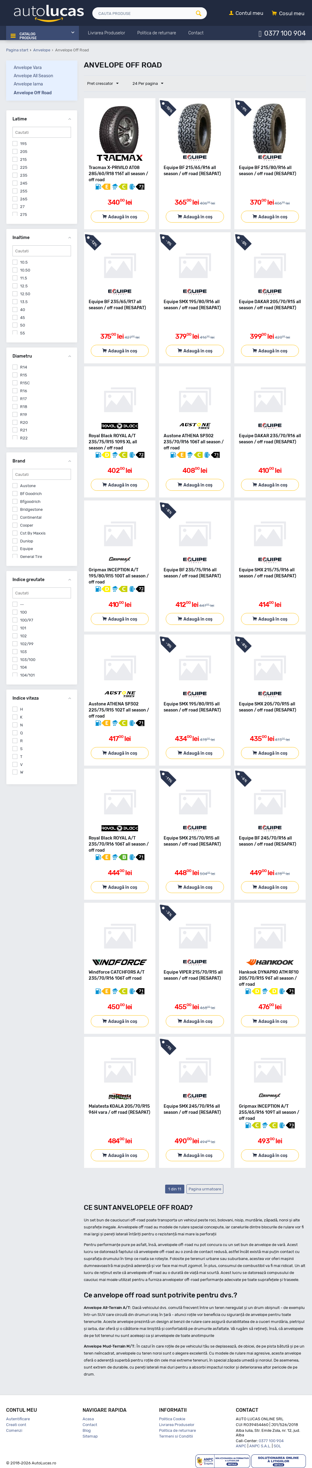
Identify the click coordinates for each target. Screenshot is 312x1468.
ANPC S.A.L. (260, 1446)
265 (23, 198)
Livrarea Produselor (176, 1424)
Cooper (26, 525)
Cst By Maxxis (33, 533)
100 (23, 612)
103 (23, 651)
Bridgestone (31, 509)
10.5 (24, 262)
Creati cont (16, 1424)
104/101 (27, 675)
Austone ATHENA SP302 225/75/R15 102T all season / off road (119, 710)
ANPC (241, 1446)
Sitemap (90, 1436)
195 (23, 143)
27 (22, 206)
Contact (90, 1424)
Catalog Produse (26, 33)
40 (22, 309)
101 (23, 628)
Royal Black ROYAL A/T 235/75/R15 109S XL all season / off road (113, 442)
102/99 (27, 643)
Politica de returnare (177, 1430)
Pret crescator (104, 84)
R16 (23, 391)
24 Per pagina (145, 84)
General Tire (31, 556)
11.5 (23, 278)
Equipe (26, 548)
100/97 (26, 620)
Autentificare (18, 1419)
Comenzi (14, 1430)
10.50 (25, 270)
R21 (23, 430)
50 (22, 325)
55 (22, 333)
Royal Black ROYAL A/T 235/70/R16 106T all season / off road (119, 844)
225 (23, 167)
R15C (25, 383)
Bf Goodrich (31, 493)
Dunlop (26, 540)
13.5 (24, 301)
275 (23, 214)
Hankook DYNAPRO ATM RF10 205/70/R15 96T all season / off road (269, 978)
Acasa (88, 1419)
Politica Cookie (172, 1419)
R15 (23, 375)
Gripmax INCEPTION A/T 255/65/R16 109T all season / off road (269, 1112)
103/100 (27, 659)
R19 (23, 414)
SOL (277, 1446)
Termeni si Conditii (176, 1436)
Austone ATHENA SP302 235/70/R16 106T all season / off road (194, 442)
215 (23, 159)
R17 (23, 398)
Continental (30, 517)
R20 (24, 422)
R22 (24, 438)
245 (23, 183)
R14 (23, 367)
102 (23, 636)
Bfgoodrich (30, 501)
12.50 (25, 294)
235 (23, 175)
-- (22, 604)
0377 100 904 (285, 33)
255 (23, 191)
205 (23, 151)
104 (23, 667)
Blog (87, 1430)
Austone (28, 485)
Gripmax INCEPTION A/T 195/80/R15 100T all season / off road (119, 576)
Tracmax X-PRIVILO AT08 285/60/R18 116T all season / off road (118, 173)
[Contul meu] (246, 13)
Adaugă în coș (122, 217)
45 (22, 317)
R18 (23, 406)
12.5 (24, 286)
